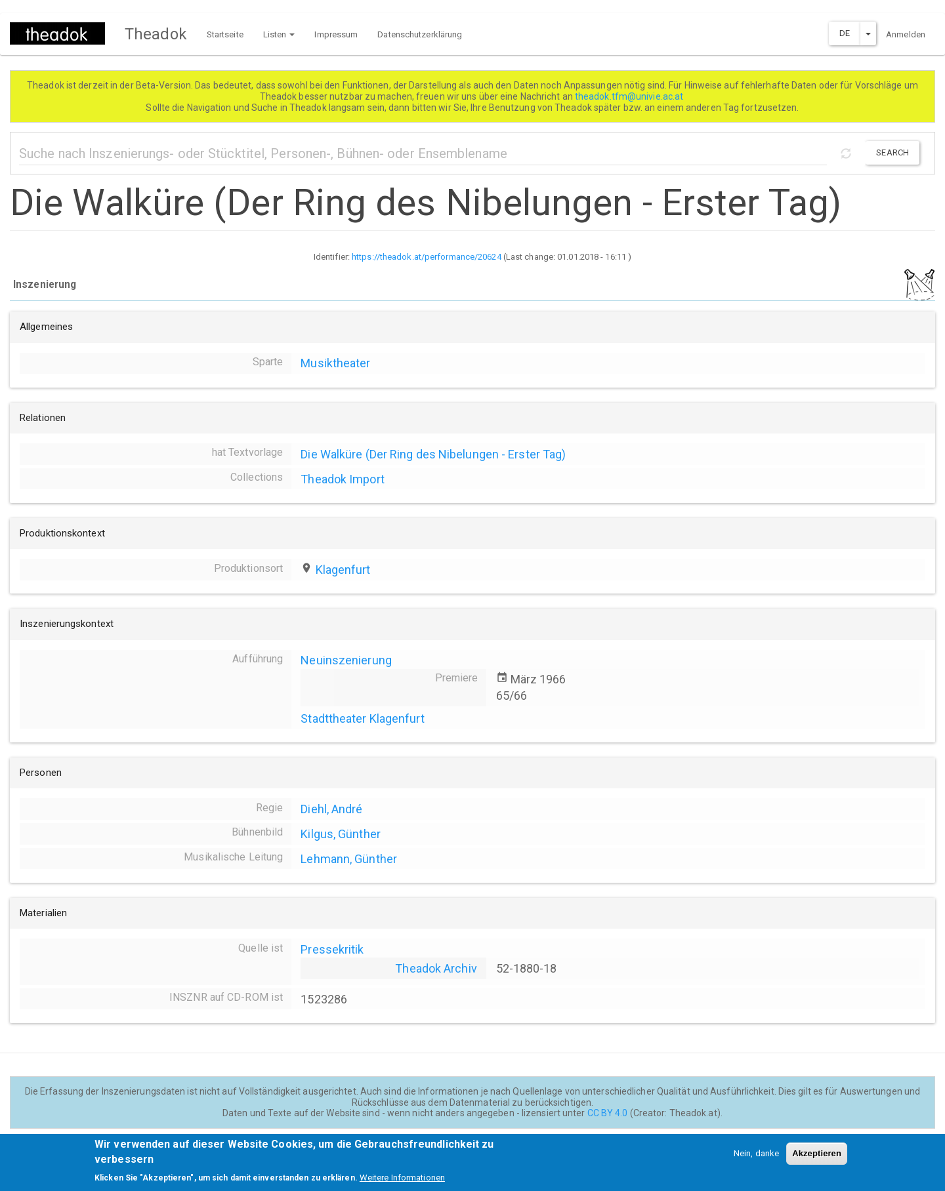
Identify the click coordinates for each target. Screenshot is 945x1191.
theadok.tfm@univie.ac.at (630, 96)
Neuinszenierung (346, 660)
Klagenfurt (343, 569)
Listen (279, 34)
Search (892, 152)
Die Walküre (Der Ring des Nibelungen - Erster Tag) (433, 454)
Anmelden (905, 34)
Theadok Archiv (435, 968)
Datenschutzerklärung (419, 34)
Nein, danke (756, 1159)
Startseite (225, 34)
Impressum (336, 34)
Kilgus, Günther (341, 834)
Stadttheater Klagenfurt (362, 718)
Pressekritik (332, 949)
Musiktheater (335, 363)
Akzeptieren (816, 1159)
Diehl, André (331, 809)
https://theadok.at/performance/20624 (426, 257)
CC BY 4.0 (607, 1113)
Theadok (156, 34)
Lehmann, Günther (349, 859)
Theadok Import (342, 479)
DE (844, 33)
